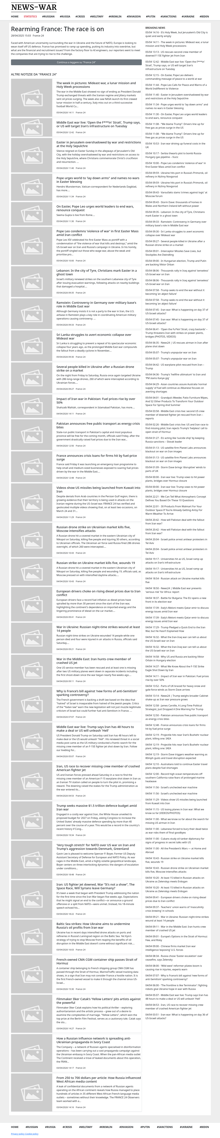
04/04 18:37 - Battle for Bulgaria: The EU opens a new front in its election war (175, 599)
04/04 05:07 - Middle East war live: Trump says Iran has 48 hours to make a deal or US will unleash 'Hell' (176, 996)
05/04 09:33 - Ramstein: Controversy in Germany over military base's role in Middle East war (175, 223)
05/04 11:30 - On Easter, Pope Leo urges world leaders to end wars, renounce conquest (176, 116)
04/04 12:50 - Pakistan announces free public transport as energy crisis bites (176, 717)
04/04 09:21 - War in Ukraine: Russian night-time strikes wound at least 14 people (177, 918)
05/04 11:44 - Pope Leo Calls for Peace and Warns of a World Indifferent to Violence (176, 86)
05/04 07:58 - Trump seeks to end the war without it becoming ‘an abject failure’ (174, 291)
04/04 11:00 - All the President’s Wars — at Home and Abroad (175, 850)
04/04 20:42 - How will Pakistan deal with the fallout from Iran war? (174, 521)
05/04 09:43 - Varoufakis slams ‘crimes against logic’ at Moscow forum (176, 194)
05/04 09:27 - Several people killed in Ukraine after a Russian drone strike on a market (175, 243)
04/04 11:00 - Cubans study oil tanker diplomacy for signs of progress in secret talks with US (174, 840)
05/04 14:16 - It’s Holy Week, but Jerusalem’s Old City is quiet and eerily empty (176, 34)
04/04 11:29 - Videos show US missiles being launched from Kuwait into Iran (176, 801)
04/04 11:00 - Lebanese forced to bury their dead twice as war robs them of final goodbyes (176, 830)
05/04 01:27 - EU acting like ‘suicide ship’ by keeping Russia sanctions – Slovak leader (174, 439)
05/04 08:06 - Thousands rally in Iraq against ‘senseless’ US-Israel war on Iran (177, 272)
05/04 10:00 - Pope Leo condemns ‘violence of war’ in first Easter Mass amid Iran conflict (175, 164)
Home (14, 16)
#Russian (48, 16)
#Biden (204, 16)
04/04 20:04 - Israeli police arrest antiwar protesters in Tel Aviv (176, 541)
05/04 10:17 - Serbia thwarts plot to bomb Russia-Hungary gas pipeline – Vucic (173, 155)
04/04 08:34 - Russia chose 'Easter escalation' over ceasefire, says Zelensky (173, 957)
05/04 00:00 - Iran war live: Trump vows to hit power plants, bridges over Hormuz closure (175, 478)
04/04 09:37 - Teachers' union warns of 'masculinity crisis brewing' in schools (174, 908)
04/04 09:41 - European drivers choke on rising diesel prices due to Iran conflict (175, 899)
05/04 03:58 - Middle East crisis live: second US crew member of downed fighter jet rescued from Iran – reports (174, 414)
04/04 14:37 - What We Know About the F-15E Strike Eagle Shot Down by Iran (174, 668)
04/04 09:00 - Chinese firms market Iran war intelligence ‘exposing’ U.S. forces (170, 948)
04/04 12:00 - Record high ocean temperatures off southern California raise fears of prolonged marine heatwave (174, 777)
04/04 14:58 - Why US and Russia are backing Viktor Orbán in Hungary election (174, 658)
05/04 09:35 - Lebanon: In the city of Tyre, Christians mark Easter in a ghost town (175, 213)
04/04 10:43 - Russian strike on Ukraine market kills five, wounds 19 (174, 860)
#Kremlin (115, 16)
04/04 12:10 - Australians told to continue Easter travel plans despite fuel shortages (176, 766)
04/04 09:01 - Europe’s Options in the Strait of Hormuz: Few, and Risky (176, 938)
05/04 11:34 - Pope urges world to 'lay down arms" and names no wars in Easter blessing (176, 106)
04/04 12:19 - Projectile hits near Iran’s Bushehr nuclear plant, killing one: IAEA (177, 736)
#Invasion (134, 16)
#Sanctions (168, 16)
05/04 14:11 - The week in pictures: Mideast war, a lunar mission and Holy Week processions (177, 43)
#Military (96, 16)
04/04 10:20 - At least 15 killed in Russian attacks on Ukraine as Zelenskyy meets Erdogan (174, 879)
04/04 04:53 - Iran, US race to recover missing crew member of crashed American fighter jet (174, 1006)
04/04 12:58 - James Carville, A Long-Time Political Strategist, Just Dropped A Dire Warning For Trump (174, 707)
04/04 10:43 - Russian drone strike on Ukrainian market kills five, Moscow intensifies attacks (176, 869)
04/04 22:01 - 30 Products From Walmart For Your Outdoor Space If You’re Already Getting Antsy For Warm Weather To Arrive (173, 510)
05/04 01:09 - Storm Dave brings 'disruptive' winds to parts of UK (175, 469)
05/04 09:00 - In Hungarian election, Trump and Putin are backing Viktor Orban (175, 262)
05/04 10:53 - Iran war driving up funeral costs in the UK (175, 145)
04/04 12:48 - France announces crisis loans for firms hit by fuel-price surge (175, 726)
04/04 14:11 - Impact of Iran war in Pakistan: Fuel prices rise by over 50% (177, 678)
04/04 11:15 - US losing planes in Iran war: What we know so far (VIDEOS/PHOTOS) (174, 811)
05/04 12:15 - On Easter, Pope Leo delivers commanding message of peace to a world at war (173, 76)
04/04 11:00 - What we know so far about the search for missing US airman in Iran (177, 820)
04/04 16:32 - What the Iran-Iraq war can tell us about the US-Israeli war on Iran (176, 638)
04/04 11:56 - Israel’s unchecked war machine (171, 787)
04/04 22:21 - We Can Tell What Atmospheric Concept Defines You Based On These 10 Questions (175, 498)
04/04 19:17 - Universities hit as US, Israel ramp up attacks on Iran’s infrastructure (174, 560)
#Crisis (80, 16)
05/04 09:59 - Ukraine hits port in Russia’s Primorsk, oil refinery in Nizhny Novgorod (176, 174)
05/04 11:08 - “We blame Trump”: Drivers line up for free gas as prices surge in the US (174, 125)
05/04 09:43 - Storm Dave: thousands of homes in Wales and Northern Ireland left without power (173, 204)
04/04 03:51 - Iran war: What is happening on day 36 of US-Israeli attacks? (176, 1016)
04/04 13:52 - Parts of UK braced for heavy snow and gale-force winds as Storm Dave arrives (175, 687)
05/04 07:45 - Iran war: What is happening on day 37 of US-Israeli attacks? (176, 311)
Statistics (30, 16)
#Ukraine (188, 16)
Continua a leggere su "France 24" (76, 62)
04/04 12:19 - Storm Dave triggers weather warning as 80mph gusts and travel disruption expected (176, 756)
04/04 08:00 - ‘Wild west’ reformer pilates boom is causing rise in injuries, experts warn (173, 967)
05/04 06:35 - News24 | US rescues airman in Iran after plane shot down (176, 344)
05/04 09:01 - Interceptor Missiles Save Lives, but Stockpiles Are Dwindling (173, 252)
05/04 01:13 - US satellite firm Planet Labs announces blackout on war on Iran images (175, 449)
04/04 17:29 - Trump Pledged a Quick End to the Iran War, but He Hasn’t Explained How (175, 629)
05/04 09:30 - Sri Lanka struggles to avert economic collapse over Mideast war (174, 233)
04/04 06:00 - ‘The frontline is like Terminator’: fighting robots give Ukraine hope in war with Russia (176, 987)
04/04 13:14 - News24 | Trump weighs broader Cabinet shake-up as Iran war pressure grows (176, 697)
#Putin (150, 16)
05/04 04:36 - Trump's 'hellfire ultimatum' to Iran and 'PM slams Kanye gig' (175, 376)
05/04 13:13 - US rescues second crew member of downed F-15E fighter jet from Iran (173, 53)
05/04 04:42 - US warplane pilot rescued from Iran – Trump (174, 366)
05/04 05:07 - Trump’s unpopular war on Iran (170, 352)
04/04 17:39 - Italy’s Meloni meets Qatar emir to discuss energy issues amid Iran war (177, 609)
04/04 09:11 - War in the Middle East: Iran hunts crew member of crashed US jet (175, 928)
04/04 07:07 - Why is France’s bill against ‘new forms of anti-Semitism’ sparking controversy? (176, 977)
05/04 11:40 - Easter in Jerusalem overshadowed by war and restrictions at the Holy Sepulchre (177, 96)
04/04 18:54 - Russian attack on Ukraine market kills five (174, 580)
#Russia (65, 16)
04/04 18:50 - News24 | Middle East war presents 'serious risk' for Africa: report (173, 590)
